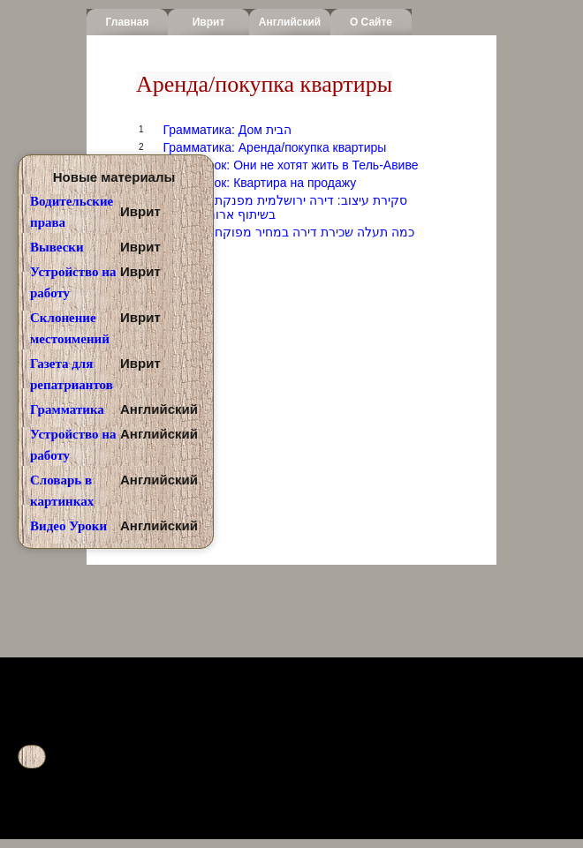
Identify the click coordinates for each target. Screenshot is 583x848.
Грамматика (67, 409)
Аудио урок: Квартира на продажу (259, 183)
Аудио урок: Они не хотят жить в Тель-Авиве (290, 165)
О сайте (371, 22)
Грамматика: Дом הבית (227, 130)
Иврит (209, 22)
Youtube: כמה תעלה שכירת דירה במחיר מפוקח (288, 232)
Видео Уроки (68, 526)
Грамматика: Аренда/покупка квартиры (274, 147)
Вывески (57, 247)
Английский (290, 22)
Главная (127, 22)
